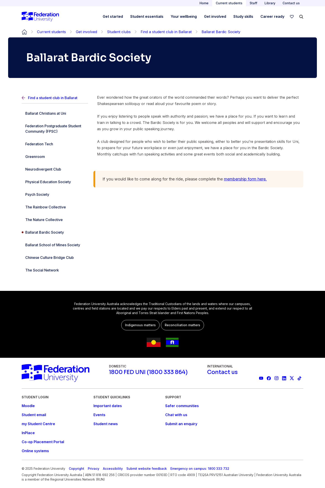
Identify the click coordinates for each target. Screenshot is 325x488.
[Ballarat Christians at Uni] (55, 113)
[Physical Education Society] (55, 182)
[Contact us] (222, 372)
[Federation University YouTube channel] (261, 378)
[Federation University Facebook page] (269, 378)
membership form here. (245, 179)
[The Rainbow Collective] (55, 207)
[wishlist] (292, 17)
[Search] (301, 17)
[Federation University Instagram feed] (276, 378)
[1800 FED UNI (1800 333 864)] (148, 372)
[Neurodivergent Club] (55, 169)
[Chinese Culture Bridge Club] (55, 257)
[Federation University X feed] (292, 378)
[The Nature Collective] (55, 219)
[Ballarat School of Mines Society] (55, 245)
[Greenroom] (55, 156)
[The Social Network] (55, 270)
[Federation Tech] (55, 144)
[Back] (55, 97)
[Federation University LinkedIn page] (284, 378)
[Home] (40, 17)
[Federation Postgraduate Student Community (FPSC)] (55, 129)
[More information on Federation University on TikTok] (299, 378)
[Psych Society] (55, 194)
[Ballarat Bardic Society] (55, 232)
